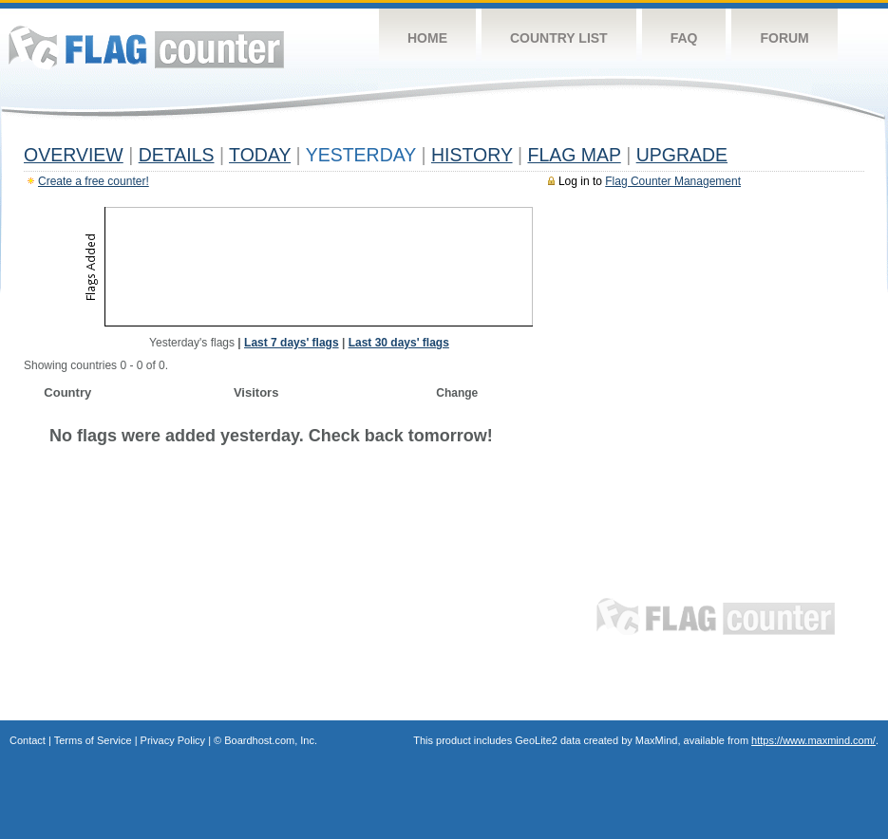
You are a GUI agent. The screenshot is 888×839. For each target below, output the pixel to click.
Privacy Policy (173, 740)
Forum (784, 38)
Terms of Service (93, 740)
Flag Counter (146, 47)
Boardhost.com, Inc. (270, 740)
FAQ (684, 38)
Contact (27, 740)
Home (427, 38)
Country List (559, 38)
